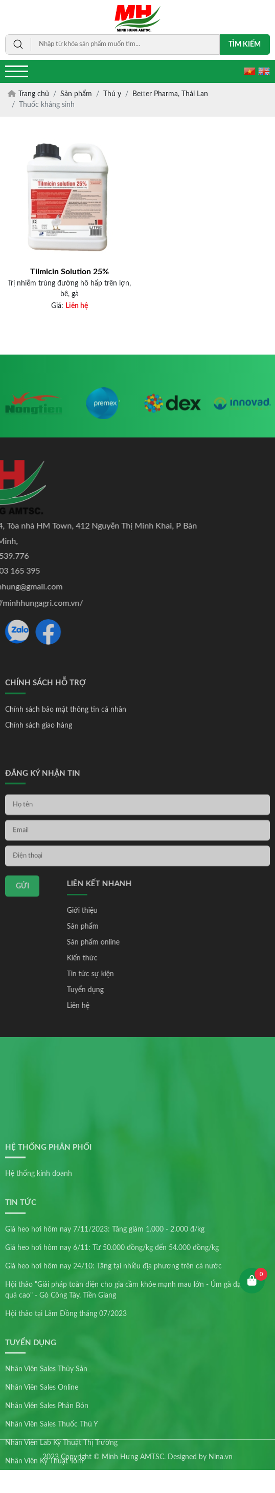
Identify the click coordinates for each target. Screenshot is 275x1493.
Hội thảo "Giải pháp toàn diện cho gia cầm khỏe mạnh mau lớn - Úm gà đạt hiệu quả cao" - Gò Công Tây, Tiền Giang (132, 1393)
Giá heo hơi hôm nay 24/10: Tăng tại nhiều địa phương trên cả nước (113, 1369)
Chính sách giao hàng (38, 746)
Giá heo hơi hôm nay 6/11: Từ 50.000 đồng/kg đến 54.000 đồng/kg (112, 1351)
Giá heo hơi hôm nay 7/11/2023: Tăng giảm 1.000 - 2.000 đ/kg (104, 1332)
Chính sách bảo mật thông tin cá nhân (65, 730)
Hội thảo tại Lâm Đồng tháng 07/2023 (66, 1417)
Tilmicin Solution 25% (69, 272)
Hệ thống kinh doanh (38, 1277)
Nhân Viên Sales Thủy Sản (46, 1473)
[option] (33, 413)
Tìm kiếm (244, 44)
